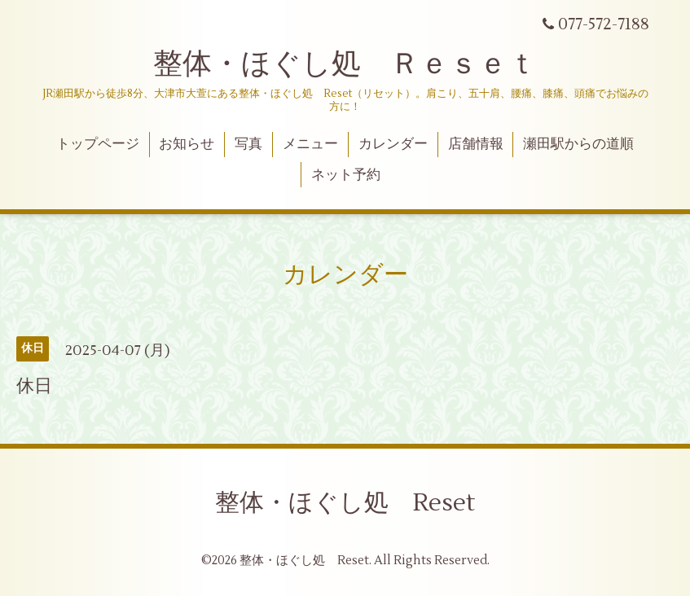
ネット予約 (345, 175)
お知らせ (186, 144)
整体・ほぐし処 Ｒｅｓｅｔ (345, 64)
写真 (248, 144)
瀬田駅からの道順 (578, 144)
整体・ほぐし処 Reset (345, 503)
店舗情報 (475, 144)
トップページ (97, 144)
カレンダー (393, 144)
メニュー (310, 144)
